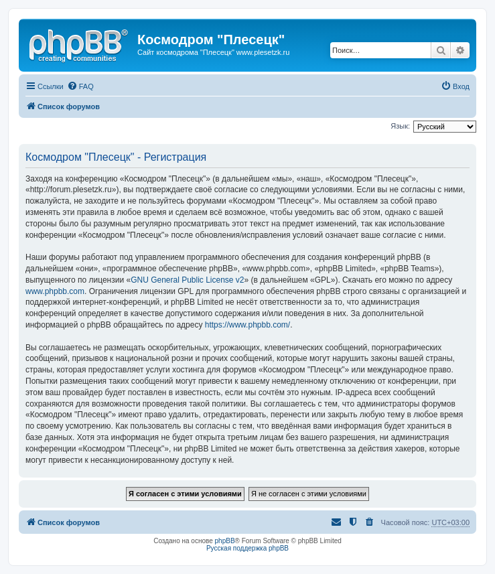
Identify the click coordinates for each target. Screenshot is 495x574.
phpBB (225, 541)
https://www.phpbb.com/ (247, 325)
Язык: (400, 126)
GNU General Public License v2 (187, 280)
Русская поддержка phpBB (247, 548)
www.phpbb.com (54, 291)
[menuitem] (80, 86)
